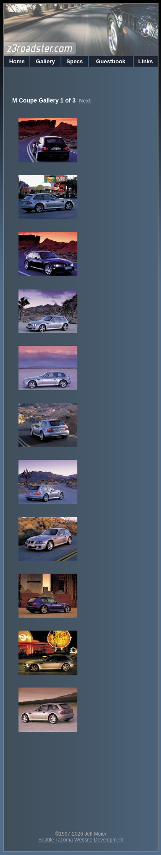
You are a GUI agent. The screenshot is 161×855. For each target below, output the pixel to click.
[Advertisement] (81, 780)
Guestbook (111, 61)
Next (85, 100)
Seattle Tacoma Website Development (81, 840)
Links (145, 61)
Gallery (45, 61)
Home (17, 61)
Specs (74, 61)
